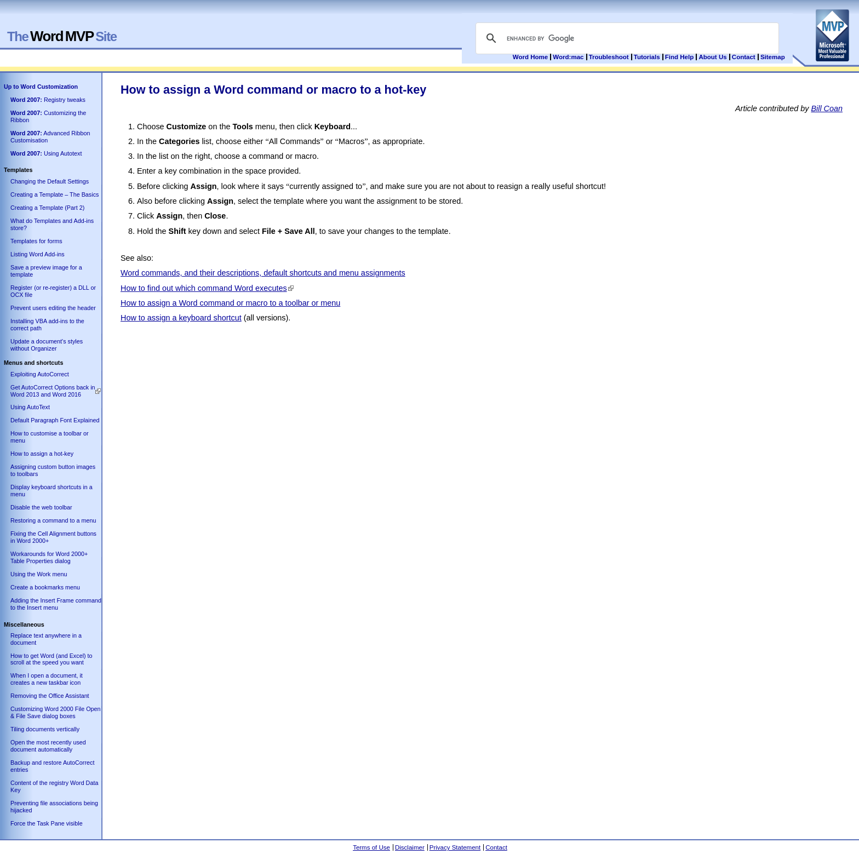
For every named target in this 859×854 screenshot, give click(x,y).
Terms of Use (371, 847)
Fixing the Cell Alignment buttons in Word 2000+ (53, 537)
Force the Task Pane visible (46, 823)
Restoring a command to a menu (53, 520)
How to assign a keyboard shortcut (181, 317)
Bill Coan (827, 108)
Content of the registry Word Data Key (54, 786)
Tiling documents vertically (44, 729)
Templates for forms (36, 241)
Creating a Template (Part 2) (47, 207)
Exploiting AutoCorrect (39, 374)
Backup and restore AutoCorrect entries (52, 766)
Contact (743, 57)
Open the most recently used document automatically (48, 746)
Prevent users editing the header (53, 308)
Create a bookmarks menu (45, 587)
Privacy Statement (455, 847)
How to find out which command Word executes (204, 288)
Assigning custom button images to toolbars (52, 470)
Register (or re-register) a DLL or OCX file (53, 291)
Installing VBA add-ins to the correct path (47, 324)
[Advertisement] (320, 352)
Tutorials (647, 57)
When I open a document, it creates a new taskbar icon (46, 679)
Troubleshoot (609, 57)
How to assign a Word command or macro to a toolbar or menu (230, 303)
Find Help (679, 57)
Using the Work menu (38, 574)
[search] (626, 38)
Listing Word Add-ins (37, 254)
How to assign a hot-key (41, 453)
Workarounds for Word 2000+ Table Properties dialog (49, 557)
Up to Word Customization (41, 86)
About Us (712, 57)
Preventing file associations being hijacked (54, 806)
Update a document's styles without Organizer (46, 345)
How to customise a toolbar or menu (49, 437)
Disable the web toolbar (41, 507)
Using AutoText (30, 407)
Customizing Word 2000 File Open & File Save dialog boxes (55, 712)
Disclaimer (410, 847)
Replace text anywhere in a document (46, 639)
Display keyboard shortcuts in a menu (51, 490)
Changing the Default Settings (49, 181)
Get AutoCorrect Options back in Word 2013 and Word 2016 (52, 391)
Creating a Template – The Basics (54, 194)
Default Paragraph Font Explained (54, 420)
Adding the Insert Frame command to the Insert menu (55, 604)
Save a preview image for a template (46, 271)
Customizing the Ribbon (48, 116)
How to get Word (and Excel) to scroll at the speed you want (51, 659)
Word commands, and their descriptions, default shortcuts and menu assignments (263, 272)
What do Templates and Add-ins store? (52, 224)
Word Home (530, 57)
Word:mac (569, 57)
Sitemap (772, 57)
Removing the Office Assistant (49, 695)
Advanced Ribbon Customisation (50, 137)
